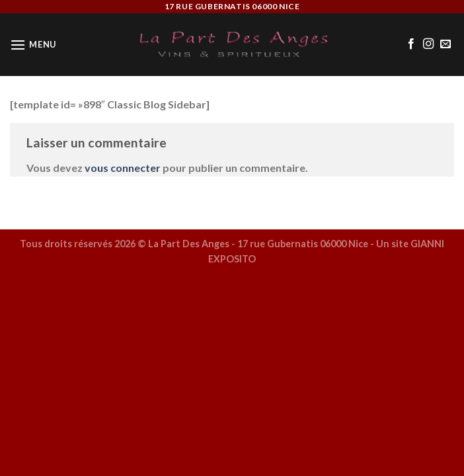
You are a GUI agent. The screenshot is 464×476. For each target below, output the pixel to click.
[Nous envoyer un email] (445, 44)
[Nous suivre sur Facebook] (411, 44)
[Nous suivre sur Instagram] (428, 44)
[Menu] (33, 44)
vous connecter (123, 167)
